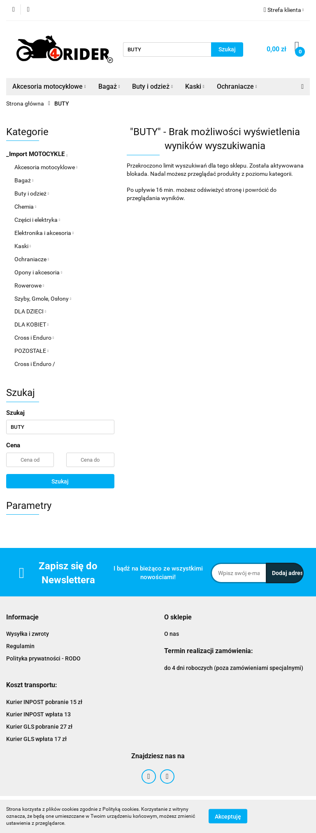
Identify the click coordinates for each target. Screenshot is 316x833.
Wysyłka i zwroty (27, 634)
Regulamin (20, 646)
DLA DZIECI (30, 311)
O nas (171, 634)
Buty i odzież (152, 86)
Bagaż (109, 86)
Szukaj (60, 481)
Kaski (194, 86)
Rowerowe (29, 285)
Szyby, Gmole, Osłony (42, 298)
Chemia (25, 206)
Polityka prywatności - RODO (43, 658)
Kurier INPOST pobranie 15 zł (44, 702)
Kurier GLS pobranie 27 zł (39, 726)
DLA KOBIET (31, 324)
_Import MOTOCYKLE (36, 154)
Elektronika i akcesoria (44, 233)
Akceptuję (228, 816)
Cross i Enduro (34, 337)
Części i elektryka (37, 219)
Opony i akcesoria (38, 272)
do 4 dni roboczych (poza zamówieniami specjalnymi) (233, 668)
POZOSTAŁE (31, 350)
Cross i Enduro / (34, 364)
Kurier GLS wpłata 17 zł (36, 739)
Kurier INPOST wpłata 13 (38, 714)
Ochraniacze (237, 86)
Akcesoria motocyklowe (49, 86)
